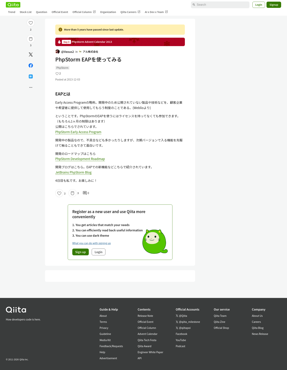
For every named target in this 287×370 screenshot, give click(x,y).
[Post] (31, 54)
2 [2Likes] (30, 29)
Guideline (105, 334)
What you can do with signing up (91, 243)
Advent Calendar (147, 334)
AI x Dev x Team (156, 12)
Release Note (145, 316)
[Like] (31, 23)
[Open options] (31, 87)
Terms (103, 322)
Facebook (181, 334)
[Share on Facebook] (31, 65)
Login (258, 4)
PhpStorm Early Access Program (78, 131)
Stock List (25, 12)
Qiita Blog (258, 328)
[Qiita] (13, 4)
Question (41, 12)
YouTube (181, 340)
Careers (256, 322)
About (103, 316)
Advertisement (108, 358)
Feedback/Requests (111, 346)
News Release (260, 334)
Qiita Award (144, 346)
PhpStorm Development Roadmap (80, 158)
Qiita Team (220, 316)
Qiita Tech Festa (147, 340)
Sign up (80, 252)
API (139, 358)
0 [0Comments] (86, 193)
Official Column (84, 12)
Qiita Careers (130, 12)
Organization (108, 12)
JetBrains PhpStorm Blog (73, 172)
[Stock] (31, 39)
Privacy (104, 328)
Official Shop (221, 328)
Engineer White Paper (150, 352)
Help (102, 352)
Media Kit (105, 340)
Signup (273, 4)
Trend (11, 12)
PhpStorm (62, 68)
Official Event (60, 12)
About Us (257, 316)
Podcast (180, 346)
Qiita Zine (219, 322)
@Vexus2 (64, 51)
